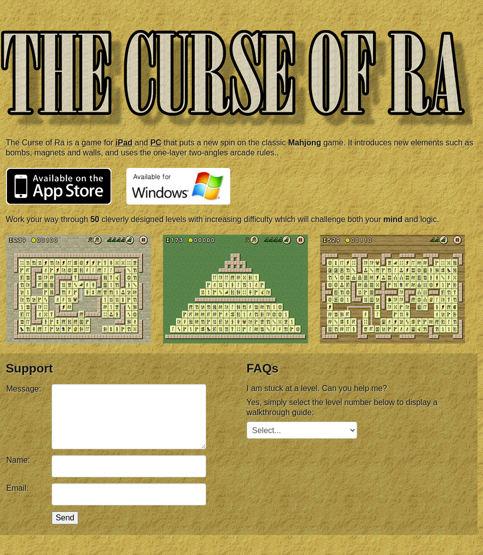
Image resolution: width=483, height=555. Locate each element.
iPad (123, 142)
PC (156, 142)
